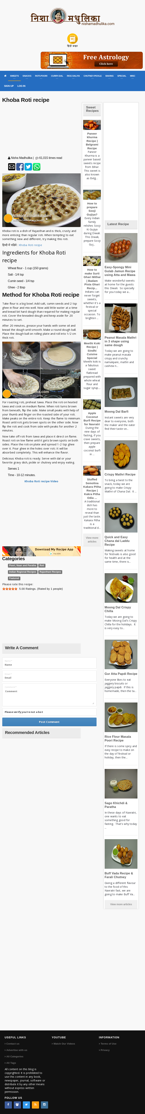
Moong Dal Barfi (116, 411)
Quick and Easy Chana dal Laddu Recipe (117, 541)
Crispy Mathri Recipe (120, 474)
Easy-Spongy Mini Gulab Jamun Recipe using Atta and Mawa (120, 271)
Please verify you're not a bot (24, 711)
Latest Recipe (118, 224)
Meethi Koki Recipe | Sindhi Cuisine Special (92, 351)
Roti (42, 565)
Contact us (12, 1043)
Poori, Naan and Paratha (22, 565)
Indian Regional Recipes (22, 572)
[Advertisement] (41, 130)
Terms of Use (109, 1043)
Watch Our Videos (64, 1043)
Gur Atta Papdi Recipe (121, 673)
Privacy (105, 1050)
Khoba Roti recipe (31, 245)
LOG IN (21, 86)
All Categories (14, 1056)
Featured (14, 578)
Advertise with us (16, 1050)
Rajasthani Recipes (50, 572)
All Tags (11, 1062)
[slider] (9, 588)
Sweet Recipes (92, 109)
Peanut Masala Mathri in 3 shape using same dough (120, 341)
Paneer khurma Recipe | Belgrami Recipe (92, 141)
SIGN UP (9, 86)
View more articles (92, 539)
